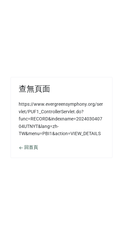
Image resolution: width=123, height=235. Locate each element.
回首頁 (28, 147)
